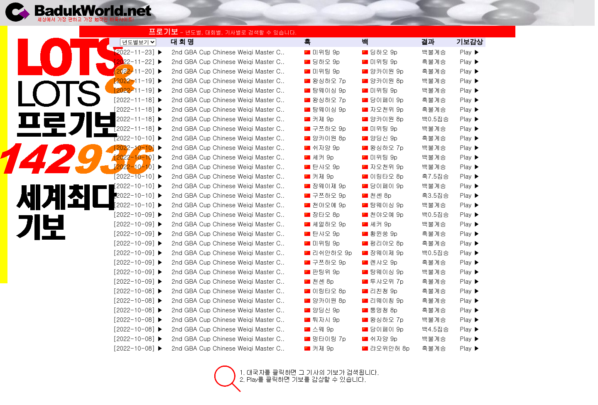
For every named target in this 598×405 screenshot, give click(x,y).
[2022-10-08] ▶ (138, 290)
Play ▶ (470, 51)
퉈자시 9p (326, 319)
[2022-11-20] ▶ (138, 70)
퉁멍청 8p (383, 309)
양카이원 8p (387, 80)
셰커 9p (322, 156)
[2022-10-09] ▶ (138, 214)
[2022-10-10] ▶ (138, 137)
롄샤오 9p (383, 262)
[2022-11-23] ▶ (138, 51)
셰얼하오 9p (329, 223)
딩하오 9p (383, 51)
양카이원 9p (387, 70)
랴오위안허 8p (389, 348)
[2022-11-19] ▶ (138, 80)
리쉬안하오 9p (332, 252)
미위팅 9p (326, 51)
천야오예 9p (329, 204)
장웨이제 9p (329, 185)
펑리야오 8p (387, 242)
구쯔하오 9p (329, 128)
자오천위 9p (387, 109)
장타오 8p (326, 214)
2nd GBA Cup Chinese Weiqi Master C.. (225, 51)
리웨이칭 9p (387, 300)
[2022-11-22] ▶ (138, 61)
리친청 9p (383, 290)
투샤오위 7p (387, 281)
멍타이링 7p (329, 338)
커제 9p (322, 118)
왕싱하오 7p (329, 80)
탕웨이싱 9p (329, 90)
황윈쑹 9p (383, 233)
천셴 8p (380, 195)
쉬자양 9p (326, 147)
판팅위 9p (326, 271)
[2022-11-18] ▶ (138, 99)
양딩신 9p (383, 137)
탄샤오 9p (326, 166)
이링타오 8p (387, 176)
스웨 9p (322, 328)
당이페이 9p (387, 99)
